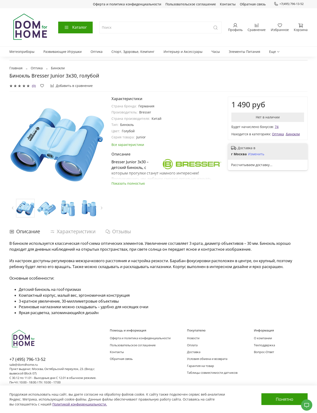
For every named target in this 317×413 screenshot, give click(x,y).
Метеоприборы (21, 51)
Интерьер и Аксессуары (183, 51)
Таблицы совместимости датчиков (212, 373)
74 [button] (277, 127)
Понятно (284, 399)
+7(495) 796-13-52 (289, 4)
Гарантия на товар (200, 366)
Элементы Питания (244, 51)
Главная (16, 68)
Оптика (97, 51)
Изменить (256, 154)
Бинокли (58, 68)
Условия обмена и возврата (207, 359)
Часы (215, 51)
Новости (193, 338)
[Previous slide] (12, 208)
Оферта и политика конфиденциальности (127, 4)
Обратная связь (253, 4)
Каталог (75, 27)
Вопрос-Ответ (264, 352)
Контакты (228, 4)
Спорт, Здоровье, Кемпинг (132, 51)
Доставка (193, 352)
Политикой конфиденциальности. (79, 404)
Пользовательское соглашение (190, 4)
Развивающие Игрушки (62, 51)
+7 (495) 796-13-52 (27, 359)
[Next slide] (101, 208)
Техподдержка (264, 345)
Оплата (192, 345)
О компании (263, 338)
